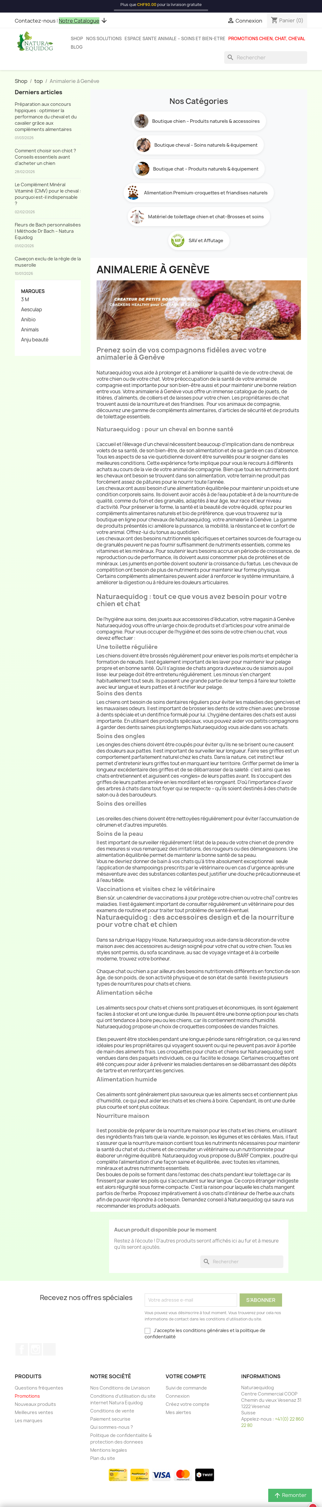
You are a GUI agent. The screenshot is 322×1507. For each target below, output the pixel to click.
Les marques (28, 1420)
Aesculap (31, 310)
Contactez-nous (35, 20)
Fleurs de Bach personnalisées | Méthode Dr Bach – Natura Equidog (48, 231)
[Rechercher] (265, 57)
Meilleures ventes (34, 1412)
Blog (77, 47)
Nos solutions (104, 38)
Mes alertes (178, 1412)
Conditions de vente (112, 1411)
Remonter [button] (290, 1495)
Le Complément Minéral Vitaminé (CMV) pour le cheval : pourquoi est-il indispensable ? (48, 194)
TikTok (49, 1349)
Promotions (27, 1396)
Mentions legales (108, 1450)
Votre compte (186, 1376)
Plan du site (102, 1458)
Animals (30, 330)
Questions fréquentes (39, 1388)
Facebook (21, 1349)
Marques (33, 291)
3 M (25, 300)
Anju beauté (34, 340)
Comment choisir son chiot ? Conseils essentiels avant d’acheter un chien (45, 157)
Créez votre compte (187, 1404)
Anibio (28, 320)
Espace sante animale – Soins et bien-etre (175, 38)
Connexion (178, 1396)
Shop (77, 38)
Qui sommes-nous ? (111, 1427)
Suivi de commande (186, 1388)
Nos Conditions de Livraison (120, 1388)
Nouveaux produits (35, 1404)
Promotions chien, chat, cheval (266, 38)
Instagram (35, 1349)
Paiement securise (110, 1419)
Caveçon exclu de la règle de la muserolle (48, 262)
